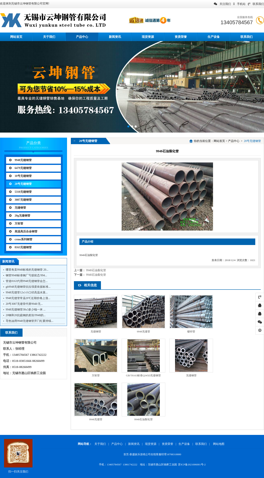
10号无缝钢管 (20, 175)
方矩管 (16, 223)
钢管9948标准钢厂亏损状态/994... (26, 275)
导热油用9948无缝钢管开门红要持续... (29, 320)
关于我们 (49, 36)
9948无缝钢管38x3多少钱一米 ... (25, 309)
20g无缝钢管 (19, 215)
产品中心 (82, 36)
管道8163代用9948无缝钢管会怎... (27, 281)
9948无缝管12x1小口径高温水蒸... (27, 292)
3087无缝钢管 (20, 199)
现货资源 (148, 36)
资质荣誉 (181, 36)
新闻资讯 (115, 36)
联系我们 (256, 3)
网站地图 (218, 443)
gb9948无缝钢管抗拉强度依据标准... (28, 286)
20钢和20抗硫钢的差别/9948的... (25, 315)
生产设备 (214, 36)
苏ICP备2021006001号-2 (192, 464)
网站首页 (219, 141)
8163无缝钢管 (20, 247)
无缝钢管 (17, 207)
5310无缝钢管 (20, 191)
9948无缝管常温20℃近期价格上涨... (28, 298)
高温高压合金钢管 (23, 231)
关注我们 (222, 3)
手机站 (239, 3)
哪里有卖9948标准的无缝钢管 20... (27, 269)
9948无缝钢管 (20, 160)
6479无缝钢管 (20, 168)
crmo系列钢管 (20, 239)
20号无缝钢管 (20, 183)
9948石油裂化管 (96, 270)
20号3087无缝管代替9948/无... (24, 303)
